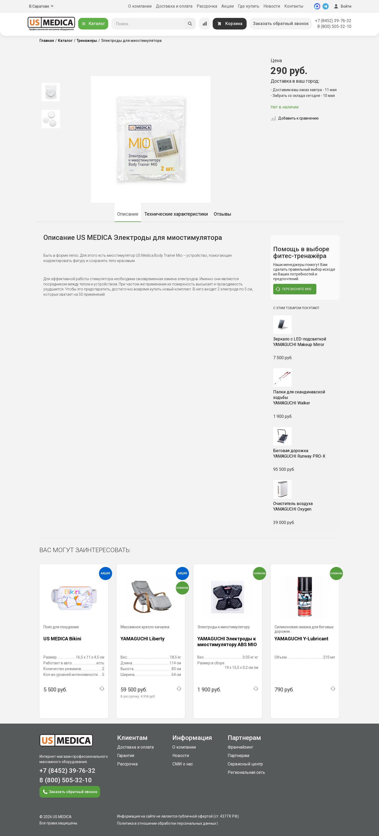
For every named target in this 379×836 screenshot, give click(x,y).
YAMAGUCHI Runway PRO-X (305, 453)
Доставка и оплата (174, 6)
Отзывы (222, 214)
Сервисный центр (245, 763)
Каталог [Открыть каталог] (93, 23)
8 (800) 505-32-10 (334, 26)
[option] (50, 92)
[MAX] (317, 6)
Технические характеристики (176, 214)
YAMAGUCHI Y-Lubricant (301, 638)
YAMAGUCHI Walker (305, 397)
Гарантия (125, 755)
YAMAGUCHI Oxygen (305, 506)
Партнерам (238, 755)
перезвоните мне (294, 289)
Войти (342, 6)
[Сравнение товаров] (205, 23)
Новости (271, 6)
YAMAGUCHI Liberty (142, 638)
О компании (140, 6)
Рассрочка (207, 6)
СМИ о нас (182, 763)
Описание (127, 214)
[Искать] (190, 23)
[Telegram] (325, 6)
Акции (227, 6)
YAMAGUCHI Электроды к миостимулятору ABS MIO (227, 641)
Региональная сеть (246, 772)
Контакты (293, 6)
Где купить (248, 6)
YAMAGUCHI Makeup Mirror (305, 342)
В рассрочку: (138, 696)
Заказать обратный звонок (281, 23)
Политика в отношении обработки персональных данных (166, 823)
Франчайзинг (240, 747)
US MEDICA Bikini (62, 638)
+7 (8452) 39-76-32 (333, 20)
